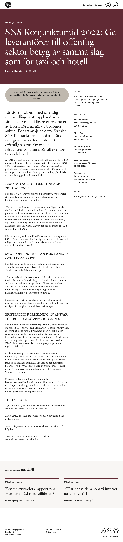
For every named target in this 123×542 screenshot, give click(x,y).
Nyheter (68, 500)
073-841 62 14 (80, 152)
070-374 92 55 (80, 125)
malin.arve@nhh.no (83, 135)
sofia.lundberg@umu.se (85, 122)
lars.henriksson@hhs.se (85, 162)
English (98, 4)
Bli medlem (88, 4)
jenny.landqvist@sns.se (84, 179)
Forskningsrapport (13, 500)
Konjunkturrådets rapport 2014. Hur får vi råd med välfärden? (32, 491)
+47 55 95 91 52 (81, 139)
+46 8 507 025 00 (52, 529)
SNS (8, 5)
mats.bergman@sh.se (84, 149)
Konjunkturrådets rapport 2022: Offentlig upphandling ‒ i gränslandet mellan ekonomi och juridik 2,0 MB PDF (37, 95)
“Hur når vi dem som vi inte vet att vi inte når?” (90, 491)
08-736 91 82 (80, 165)
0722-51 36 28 (80, 182)
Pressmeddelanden (14, 70)
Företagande (80, 196)
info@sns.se (50, 532)
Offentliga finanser (13, 22)
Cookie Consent (110, 536)
